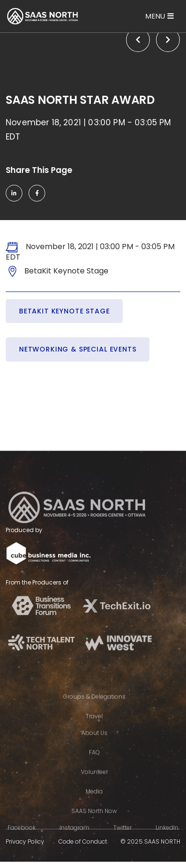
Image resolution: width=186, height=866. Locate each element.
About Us (94, 742)
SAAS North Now (94, 820)
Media (94, 801)
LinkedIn (167, 837)
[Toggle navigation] (159, 16)
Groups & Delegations (94, 706)
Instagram (74, 837)
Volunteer (94, 781)
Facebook (22, 837)
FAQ (94, 762)
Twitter (122, 837)
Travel (94, 726)
